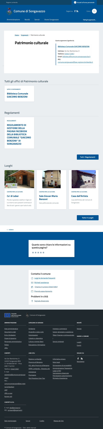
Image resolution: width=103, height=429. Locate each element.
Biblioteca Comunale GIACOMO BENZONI (73, 46)
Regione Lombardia (12, 2)
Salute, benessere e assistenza (63, 332)
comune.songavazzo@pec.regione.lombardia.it (75, 62)
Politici (6, 345)
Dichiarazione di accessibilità (62, 365)
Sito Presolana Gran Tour (37, 378)
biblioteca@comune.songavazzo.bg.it (76, 56)
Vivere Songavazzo (51, 19)
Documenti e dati (10, 332)
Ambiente (32, 328)
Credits (42, 421)
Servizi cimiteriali (58, 341)
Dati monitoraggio (10, 421)
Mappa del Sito (59, 421)
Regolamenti (11, 121)
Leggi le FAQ (57, 371)
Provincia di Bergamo (36, 362)
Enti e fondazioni (10, 335)
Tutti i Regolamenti (87, 157)
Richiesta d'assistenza (60, 378)
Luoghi (79, 342)
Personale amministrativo (13, 341)
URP (5, 390)
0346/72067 (69, 53)
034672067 (15, 369)
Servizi (37, 19)
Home (17, 35)
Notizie (79, 328)
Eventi (79, 345)
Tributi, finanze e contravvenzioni (63, 337)
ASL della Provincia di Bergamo (39, 365)
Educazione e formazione (37, 345)
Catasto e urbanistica (36, 338)
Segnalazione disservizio (61, 373)
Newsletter (80, 361)
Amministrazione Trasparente (62, 368)
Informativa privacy (59, 359)
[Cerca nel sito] (93, 11)
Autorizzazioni (33, 335)
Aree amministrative (11, 328)
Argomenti (24, 35)
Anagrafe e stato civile (36, 332)
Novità (27, 19)
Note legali (56, 362)
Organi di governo (10, 338)
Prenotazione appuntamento (62, 375)
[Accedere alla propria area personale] (84, 2)
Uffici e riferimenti (14, 89)
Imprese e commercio (60, 328)
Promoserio (32, 375)
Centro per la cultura (15, 192)
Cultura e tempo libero (36, 341)
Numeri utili (8, 396)
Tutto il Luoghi (87, 217)
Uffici (6, 348)
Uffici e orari (8, 393)
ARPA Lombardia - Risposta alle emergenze (39, 370)
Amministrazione (13, 19)
